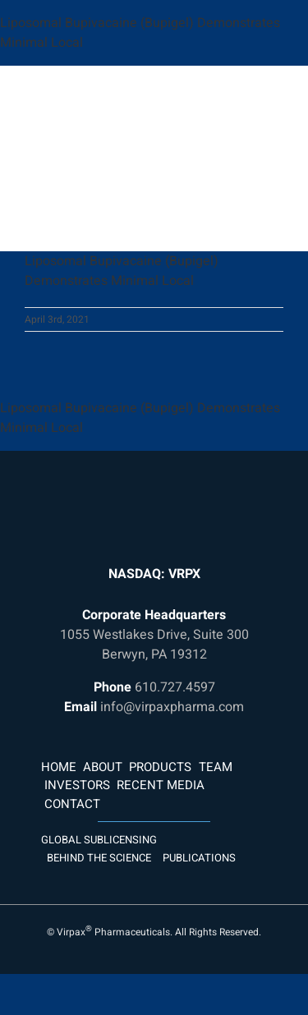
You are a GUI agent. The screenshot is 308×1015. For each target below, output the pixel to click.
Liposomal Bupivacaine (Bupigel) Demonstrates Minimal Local (121, 271)
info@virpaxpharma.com (172, 707)
